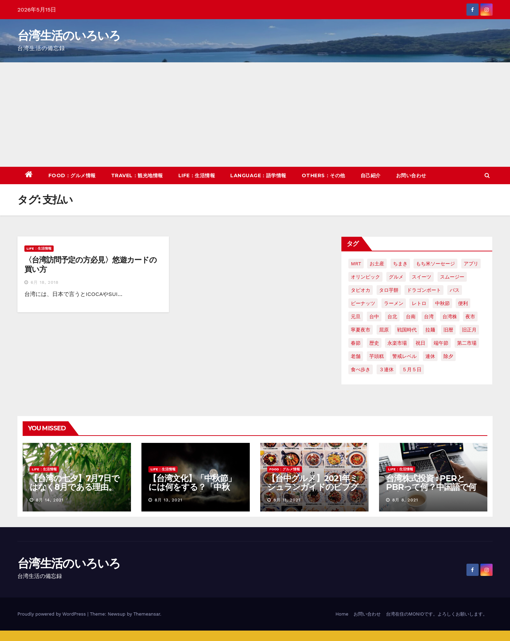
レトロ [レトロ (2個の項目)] (419, 303)
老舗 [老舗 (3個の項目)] (356, 356)
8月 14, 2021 (50, 500)
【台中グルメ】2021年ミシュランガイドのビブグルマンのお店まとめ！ (312, 487)
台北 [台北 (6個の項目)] (392, 316)
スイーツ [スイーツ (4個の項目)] (421, 277)
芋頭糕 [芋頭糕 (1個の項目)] (376, 356)
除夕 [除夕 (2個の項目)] (448, 356)
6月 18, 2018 (45, 282)
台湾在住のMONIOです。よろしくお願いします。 (436, 614)
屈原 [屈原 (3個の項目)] (384, 330)
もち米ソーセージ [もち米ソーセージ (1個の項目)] (435, 263)
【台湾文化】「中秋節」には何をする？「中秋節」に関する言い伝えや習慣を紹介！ (193, 491)
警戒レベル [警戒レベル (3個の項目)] (404, 356)
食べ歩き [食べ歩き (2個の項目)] (360, 369)
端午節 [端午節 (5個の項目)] (441, 343)
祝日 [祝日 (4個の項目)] (420, 343)
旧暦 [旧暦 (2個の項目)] (448, 330)
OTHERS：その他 (323, 175)
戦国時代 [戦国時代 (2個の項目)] (407, 330)
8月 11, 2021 (286, 500)
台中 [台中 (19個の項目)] (374, 316)
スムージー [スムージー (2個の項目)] (452, 277)
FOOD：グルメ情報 (72, 175)
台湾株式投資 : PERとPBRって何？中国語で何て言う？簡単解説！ (431, 487)
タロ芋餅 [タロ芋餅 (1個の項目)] (389, 290)
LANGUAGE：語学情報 (258, 175)
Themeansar (146, 614)
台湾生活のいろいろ (69, 35)
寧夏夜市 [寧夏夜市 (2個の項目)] (360, 330)
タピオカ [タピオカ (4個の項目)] (360, 290)
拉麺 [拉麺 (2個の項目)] (430, 330)
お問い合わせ (411, 175)
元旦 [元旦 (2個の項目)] (356, 316)
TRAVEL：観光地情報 (137, 175)
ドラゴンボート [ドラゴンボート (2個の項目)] (424, 290)
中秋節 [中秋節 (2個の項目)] (442, 303)
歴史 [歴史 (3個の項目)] (374, 343)
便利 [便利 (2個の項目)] (463, 303)
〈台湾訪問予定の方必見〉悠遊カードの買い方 (90, 264)
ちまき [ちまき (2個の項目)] (400, 263)
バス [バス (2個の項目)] (454, 290)
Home (341, 614)
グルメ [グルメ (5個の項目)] (396, 277)
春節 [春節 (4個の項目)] (356, 343)
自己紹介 (371, 175)
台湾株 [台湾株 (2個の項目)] (449, 316)
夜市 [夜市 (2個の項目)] (470, 316)
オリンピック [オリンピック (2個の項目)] (365, 277)
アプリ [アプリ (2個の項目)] (471, 263)
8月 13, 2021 (169, 500)
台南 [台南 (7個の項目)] (411, 316)
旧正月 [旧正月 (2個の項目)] (469, 330)
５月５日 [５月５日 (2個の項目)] (412, 369)
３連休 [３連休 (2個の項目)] (386, 369)
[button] (487, 175)
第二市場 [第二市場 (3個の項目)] (467, 343)
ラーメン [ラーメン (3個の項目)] (393, 303)
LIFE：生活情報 (196, 175)
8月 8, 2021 (405, 500)
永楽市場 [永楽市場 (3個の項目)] (397, 343)
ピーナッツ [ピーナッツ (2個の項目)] (363, 303)
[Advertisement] (255, 114)
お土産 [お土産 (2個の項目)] (377, 263)
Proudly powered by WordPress (52, 614)
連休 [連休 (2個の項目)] (430, 356)
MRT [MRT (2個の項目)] (356, 263)
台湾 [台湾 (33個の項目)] (429, 316)
